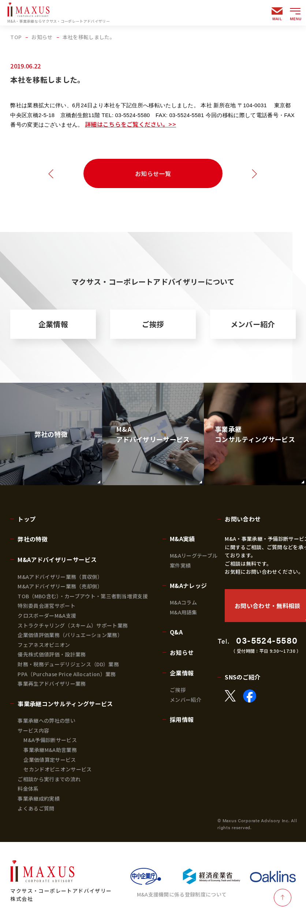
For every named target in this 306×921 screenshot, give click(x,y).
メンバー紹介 (253, 324)
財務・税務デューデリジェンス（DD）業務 (68, 664)
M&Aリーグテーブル (193, 555)
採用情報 (182, 719)
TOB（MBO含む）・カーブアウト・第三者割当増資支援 (83, 596)
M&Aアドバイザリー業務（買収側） (60, 576)
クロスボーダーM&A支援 (47, 615)
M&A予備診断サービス (50, 740)
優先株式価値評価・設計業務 (52, 654)
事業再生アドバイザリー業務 (52, 683)
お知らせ (182, 652)
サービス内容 (33, 730)
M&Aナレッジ (188, 585)
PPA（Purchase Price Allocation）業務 (67, 674)
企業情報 (53, 324)
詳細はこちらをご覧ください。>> (130, 124)
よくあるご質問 (36, 808)
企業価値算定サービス (49, 759)
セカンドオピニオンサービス (57, 769)
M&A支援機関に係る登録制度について (182, 894)
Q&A (176, 632)
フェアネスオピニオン (44, 644)
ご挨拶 (153, 324)
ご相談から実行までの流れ (49, 779)
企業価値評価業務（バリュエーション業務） (70, 635)
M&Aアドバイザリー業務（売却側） (60, 586)
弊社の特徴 (33, 539)
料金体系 (28, 788)
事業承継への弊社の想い (46, 720)
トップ (27, 518)
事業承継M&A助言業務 (50, 749)
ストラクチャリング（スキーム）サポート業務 (73, 625)
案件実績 (180, 565)
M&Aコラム (183, 602)
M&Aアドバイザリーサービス (57, 559)
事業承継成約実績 (39, 798)
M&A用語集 (183, 612)
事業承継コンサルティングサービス (65, 703)
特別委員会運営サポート (46, 605)
